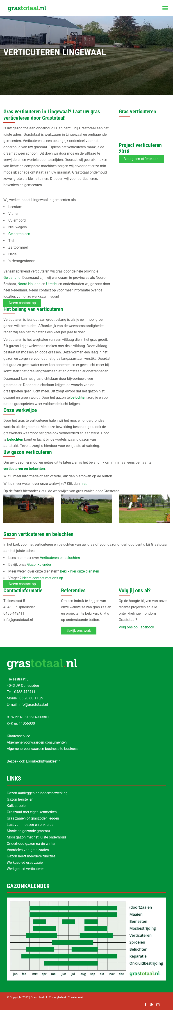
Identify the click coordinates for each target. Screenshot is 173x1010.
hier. (84, 483)
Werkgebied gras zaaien (26, 862)
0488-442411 (24, 692)
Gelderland (11, 277)
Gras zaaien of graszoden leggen (33, 818)
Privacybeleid (57, 997)
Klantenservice (18, 736)
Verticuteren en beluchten (60, 558)
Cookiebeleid (76, 997)
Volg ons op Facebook (136, 627)
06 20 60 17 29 (31, 698)
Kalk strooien (17, 806)
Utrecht (51, 284)
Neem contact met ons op (42, 578)
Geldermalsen (19, 234)
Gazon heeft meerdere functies (31, 856)
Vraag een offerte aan (141, 159)
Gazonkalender (39, 564)
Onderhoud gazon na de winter (31, 843)
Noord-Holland (29, 284)
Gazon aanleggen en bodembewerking (37, 793)
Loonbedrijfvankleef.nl (43, 761)
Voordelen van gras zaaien (28, 850)
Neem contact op (22, 303)
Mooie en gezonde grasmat (28, 831)
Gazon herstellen (20, 799)
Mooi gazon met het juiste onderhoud (36, 837)
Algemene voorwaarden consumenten (37, 742)
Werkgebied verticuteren (26, 869)
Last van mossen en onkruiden (31, 824)
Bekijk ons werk (78, 630)
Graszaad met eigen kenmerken (32, 812)
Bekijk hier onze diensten (79, 571)
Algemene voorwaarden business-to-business (42, 749)
